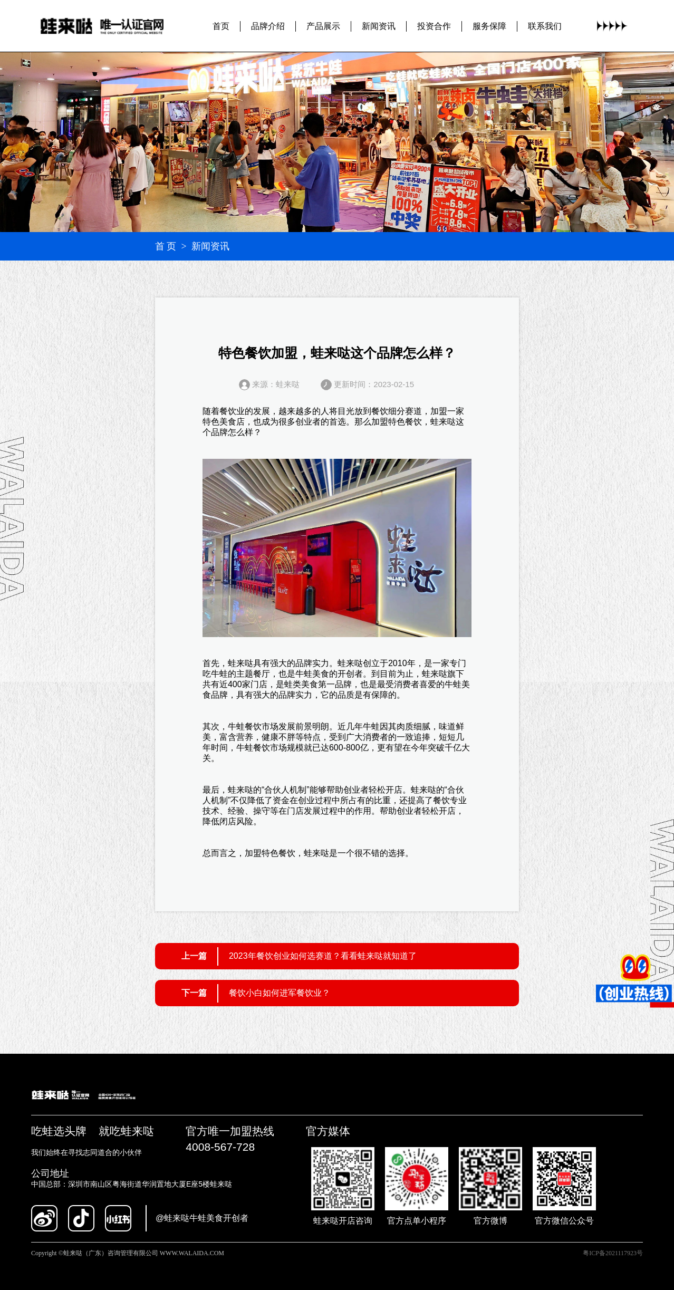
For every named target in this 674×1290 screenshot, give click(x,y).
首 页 (166, 246)
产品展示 (323, 26)
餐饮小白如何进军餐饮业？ (279, 992)
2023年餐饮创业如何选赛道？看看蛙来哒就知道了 (323, 955)
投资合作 (434, 26)
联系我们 (545, 26)
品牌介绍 (268, 26)
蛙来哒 (443, 421)
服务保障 (489, 26)
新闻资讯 (379, 26)
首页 (221, 26)
